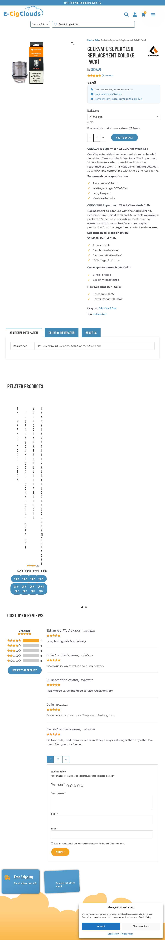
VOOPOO (85, 443)
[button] (72, 44)
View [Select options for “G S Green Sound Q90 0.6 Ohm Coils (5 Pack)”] (27, 472)
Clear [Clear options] (90, 122)
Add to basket (124, 137)
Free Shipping (22, 758)
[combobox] (40, 24)
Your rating (58, 665)
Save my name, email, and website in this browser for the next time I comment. (89, 724)
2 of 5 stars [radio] (71, 666)
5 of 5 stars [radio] (81, 666)
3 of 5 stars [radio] (74, 666)
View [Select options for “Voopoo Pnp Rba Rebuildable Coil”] (76, 472)
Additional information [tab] (24, 333)
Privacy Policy (127, 934)
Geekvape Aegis (100, 313)
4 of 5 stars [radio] (78, 666)
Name (54, 694)
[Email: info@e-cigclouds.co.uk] (7, 906)
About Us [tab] (91, 333)
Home (90, 39)
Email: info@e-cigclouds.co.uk (28, 907)
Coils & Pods (110, 308)
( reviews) (108, 75)
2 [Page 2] (58, 640)
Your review (58, 674)
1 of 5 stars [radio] (67, 666)
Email (54, 709)
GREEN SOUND (36, 443)
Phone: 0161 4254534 (21, 901)
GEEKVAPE (96, 69)
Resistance (93, 110)
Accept (101, 926)
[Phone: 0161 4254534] (7, 900)
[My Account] (135, 14)
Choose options (141, 926)
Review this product (24, 551)
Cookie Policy (113, 934)
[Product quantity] (96, 138)
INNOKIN (133, 443)
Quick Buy (43, 472)
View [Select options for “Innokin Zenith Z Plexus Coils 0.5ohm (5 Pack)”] (124, 472)
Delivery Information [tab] (62, 333)
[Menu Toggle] (153, 14)
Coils (97, 39)
